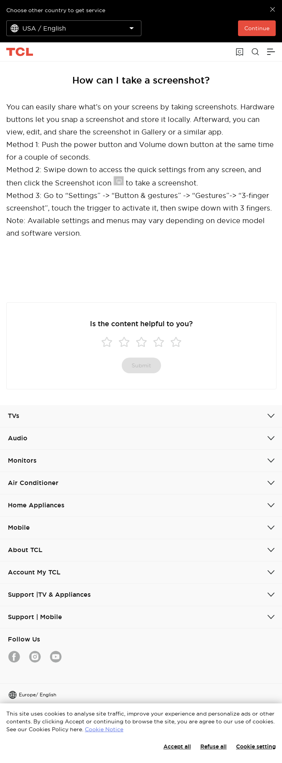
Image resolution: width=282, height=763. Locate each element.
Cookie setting (256, 746)
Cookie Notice (104, 729)
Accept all (177, 746)
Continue (256, 28)
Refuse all (213, 746)
